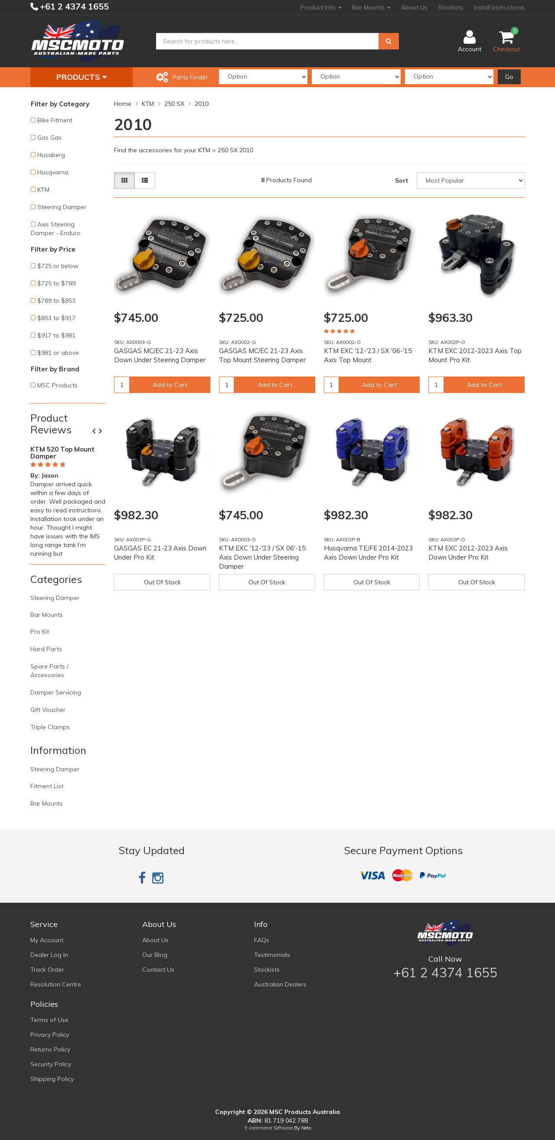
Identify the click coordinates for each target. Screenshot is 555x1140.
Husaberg (51, 155)
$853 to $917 (56, 318)
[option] (67, 500)
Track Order (47, 969)
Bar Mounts (371, 7)
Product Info (321, 7)
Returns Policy (50, 1049)
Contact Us (158, 969)
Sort (401, 180)
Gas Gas (49, 137)
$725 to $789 (56, 283)
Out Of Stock (162, 582)
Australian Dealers (280, 984)
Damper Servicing (55, 692)
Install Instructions (499, 7)
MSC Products (57, 385)
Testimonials (272, 955)
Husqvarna (53, 172)
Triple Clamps (50, 727)
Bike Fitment (54, 120)
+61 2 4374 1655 (73, 6)
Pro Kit (39, 632)
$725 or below (57, 266)
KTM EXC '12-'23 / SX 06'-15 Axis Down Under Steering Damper (262, 557)
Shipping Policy (52, 1079)
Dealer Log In (49, 955)
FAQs (261, 940)
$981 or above (58, 353)
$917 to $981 (56, 335)
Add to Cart (170, 385)
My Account (46, 940)
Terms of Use (49, 1020)
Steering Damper (61, 207)
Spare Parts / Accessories (49, 670)
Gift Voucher (47, 710)
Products (81, 77)
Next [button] (103, 432)
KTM (43, 189)
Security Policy (50, 1064)
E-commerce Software (269, 1128)
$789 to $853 (56, 301)
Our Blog (154, 955)
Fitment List (46, 786)
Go (509, 77)
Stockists (451, 7)
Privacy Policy (49, 1034)
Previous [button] (97, 432)
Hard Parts (46, 649)
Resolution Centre (55, 984)
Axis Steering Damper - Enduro (56, 228)
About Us (414, 7)
